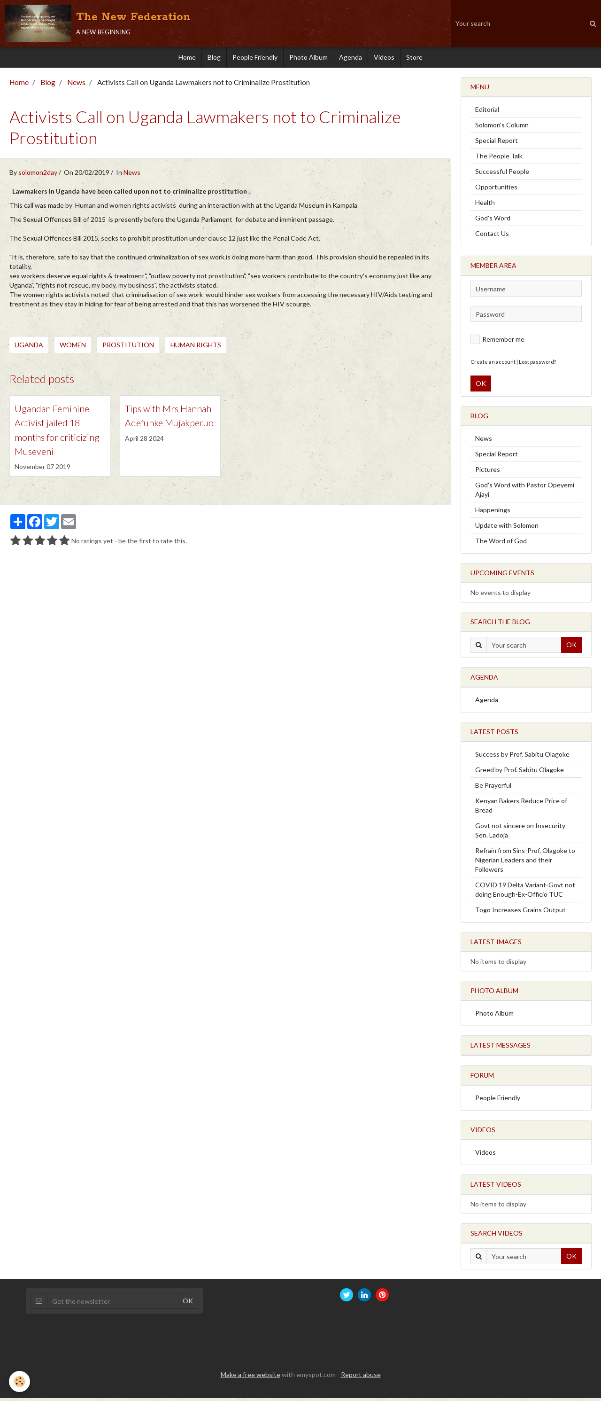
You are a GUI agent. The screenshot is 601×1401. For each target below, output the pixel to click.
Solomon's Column (502, 128)
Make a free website (250, 1377)
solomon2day (37, 175)
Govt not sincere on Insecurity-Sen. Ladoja (521, 833)
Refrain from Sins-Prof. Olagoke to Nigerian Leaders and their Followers (525, 862)
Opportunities (496, 190)
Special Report (496, 143)
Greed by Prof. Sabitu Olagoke (519, 772)
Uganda (29, 348)
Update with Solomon (507, 528)
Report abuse (361, 1377)
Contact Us (492, 236)
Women (73, 348)
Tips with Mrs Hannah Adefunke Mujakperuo (168, 427)
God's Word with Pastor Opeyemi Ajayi (524, 492)
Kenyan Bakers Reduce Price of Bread (521, 808)
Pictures (487, 472)
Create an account (493, 364)
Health (485, 205)
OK (481, 386)
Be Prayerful (493, 788)
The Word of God (501, 544)
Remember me (497, 342)
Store (423, 59)
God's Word (492, 221)
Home (178, 59)
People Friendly (252, 59)
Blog (208, 59)
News (76, 85)
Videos (390, 59)
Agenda (353, 59)
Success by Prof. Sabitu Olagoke (522, 757)
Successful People (502, 174)
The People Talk (499, 159)
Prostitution (128, 348)
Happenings (492, 513)
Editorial (487, 112)
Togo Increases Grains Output (520, 912)
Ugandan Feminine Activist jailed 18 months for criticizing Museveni (59, 442)
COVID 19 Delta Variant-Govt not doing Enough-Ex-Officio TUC (525, 892)
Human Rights (195, 348)
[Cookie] (20, 1381)
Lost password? (537, 364)
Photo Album (308, 59)
